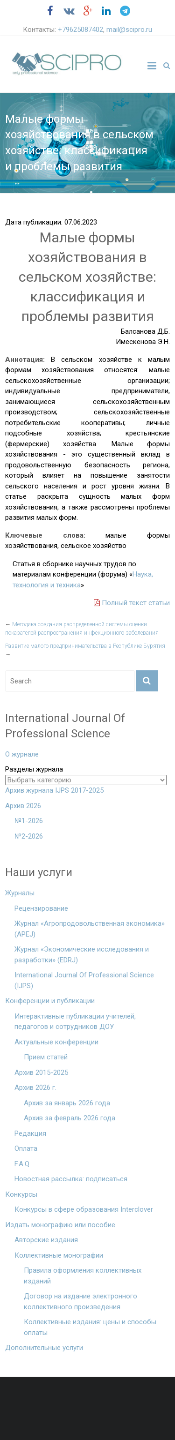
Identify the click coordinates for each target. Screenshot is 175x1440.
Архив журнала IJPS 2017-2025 (54, 790)
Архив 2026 (23, 806)
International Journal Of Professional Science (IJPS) (84, 980)
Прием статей (46, 1057)
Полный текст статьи (132, 603)
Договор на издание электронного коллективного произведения (80, 1301)
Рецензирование (41, 908)
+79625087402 (80, 29)
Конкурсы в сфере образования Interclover (83, 1209)
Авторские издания (46, 1240)
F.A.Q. (22, 1164)
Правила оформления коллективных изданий (82, 1275)
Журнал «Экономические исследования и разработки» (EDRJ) (81, 954)
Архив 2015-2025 (41, 1072)
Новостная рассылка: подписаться (70, 1179)
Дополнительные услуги (44, 1347)
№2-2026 (28, 836)
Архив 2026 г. (35, 1087)
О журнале (22, 754)
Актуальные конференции (56, 1042)
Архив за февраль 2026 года (69, 1118)
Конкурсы (21, 1194)
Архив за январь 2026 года (67, 1103)
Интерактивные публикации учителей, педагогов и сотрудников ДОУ (75, 1021)
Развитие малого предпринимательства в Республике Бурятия (85, 650)
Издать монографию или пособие (60, 1225)
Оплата (25, 1148)
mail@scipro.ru (129, 29)
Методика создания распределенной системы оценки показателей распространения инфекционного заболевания (82, 628)
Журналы (20, 893)
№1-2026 (28, 821)
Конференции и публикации (50, 1001)
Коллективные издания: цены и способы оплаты (90, 1327)
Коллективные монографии (58, 1255)
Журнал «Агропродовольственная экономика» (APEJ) (89, 928)
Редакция (30, 1133)
